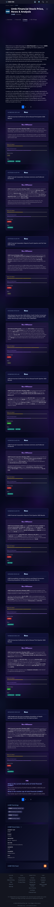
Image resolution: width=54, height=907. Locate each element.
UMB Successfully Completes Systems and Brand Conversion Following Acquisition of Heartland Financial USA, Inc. (26, 579)
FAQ (11, 882)
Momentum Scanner (32, 885)
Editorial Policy (11, 880)
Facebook (43, 880)
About (11, 877)
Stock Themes (32, 888)
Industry (10, 838)
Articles (32, 877)
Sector (10, 842)
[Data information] (21, 827)
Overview (9, 19)
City (9, 855)
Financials (17, 19)
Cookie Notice (21, 880)
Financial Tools (32, 892)
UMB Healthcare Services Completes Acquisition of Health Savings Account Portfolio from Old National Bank (25, 717)
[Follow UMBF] (47, 9)
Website (10, 847)
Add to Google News (43, 885)
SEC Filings (33, 19)
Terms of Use (21, 877)
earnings (18, 161)
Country (10, 851)
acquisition (10, 624)
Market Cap (11, 829)
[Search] (43, 2)
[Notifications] (39, 2)
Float (9, 834)
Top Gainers (32, 880)
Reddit (43, 882)
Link (9, 849)
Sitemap (11, 886)
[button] (35, 2)
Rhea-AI (11, 884)
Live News (32, 890)
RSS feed (43, 877)
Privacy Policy (21, 882)
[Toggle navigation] (47, 2)
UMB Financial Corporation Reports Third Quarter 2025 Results (26, 515)
